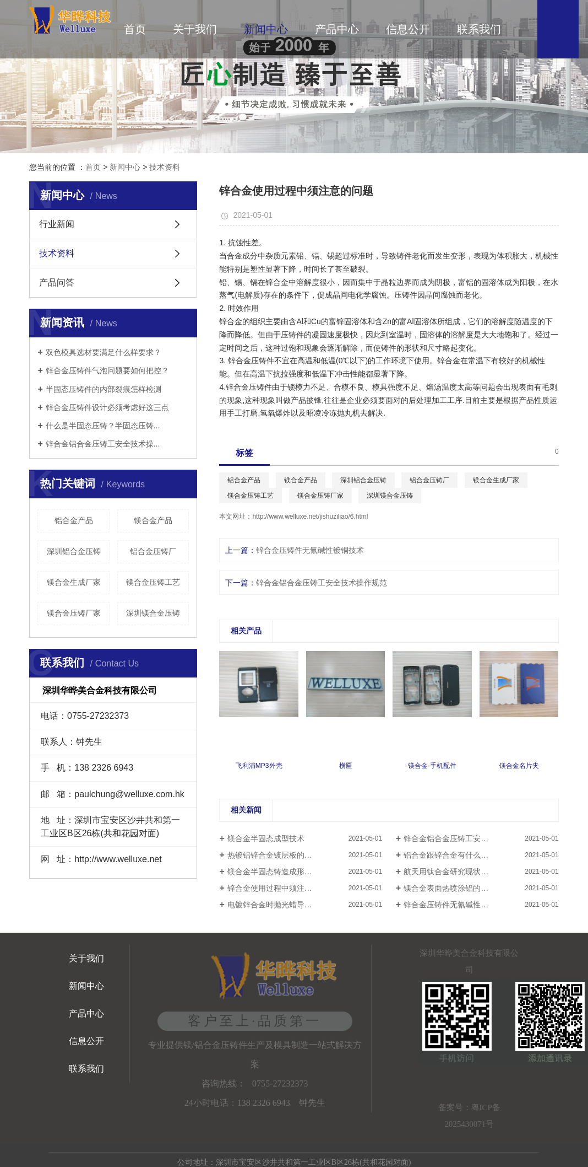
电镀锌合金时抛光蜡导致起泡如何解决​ (292, 904)
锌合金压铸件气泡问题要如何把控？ (107, 370)
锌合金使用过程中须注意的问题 (281, 888)
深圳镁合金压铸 (153, 613)
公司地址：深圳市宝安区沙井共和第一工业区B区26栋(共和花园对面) (294, 1162)
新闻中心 (266, 29)
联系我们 (479, 29)
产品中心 (337, 29)
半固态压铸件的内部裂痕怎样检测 (103, 389)
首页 (135, 29)
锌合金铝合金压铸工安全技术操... (103, 443)
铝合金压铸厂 (153, 551)
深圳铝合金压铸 (74, 551)
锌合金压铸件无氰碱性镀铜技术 (310, 550)
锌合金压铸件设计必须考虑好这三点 (107, 407)
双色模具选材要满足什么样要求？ (103, 352)
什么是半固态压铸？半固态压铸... (103, 425)
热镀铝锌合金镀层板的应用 (273, 855)
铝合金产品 (74, 520)
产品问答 (56, 282)
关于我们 (195, 29)
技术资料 (164, 167)
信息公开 (408, 29)
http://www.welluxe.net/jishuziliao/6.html (310, 516)
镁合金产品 (153, 520)
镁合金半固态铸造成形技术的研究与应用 (296, 871)
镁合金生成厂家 (74, 582)
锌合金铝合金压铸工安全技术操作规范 (321, 582)
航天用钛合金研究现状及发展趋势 (461, 871)
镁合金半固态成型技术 (265, 838)
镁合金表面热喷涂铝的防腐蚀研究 (461, 888)
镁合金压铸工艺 (153, 582)
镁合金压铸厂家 (74, 613)
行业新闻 (56, 224)
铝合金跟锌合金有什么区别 (450, 855)
